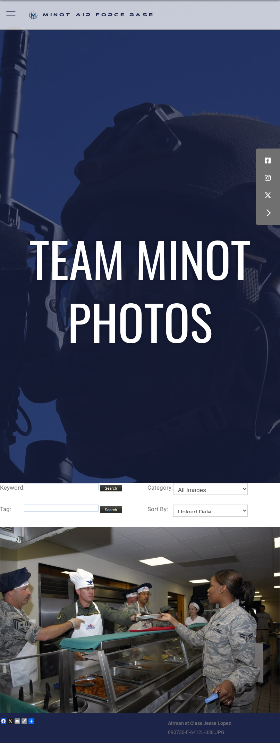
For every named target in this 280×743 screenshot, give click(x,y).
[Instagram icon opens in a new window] (268, 178)
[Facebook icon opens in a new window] (268, 160)
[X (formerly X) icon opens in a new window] (268, 195)
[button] (11, 14)
